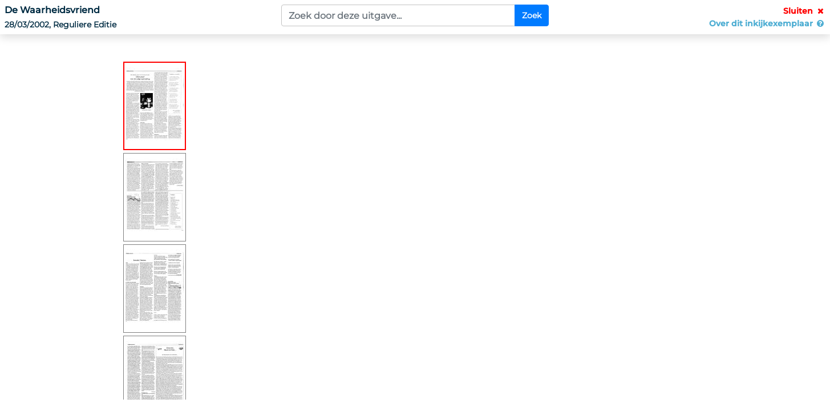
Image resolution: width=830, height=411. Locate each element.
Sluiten (804, 11)
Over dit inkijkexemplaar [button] (767, 23)
